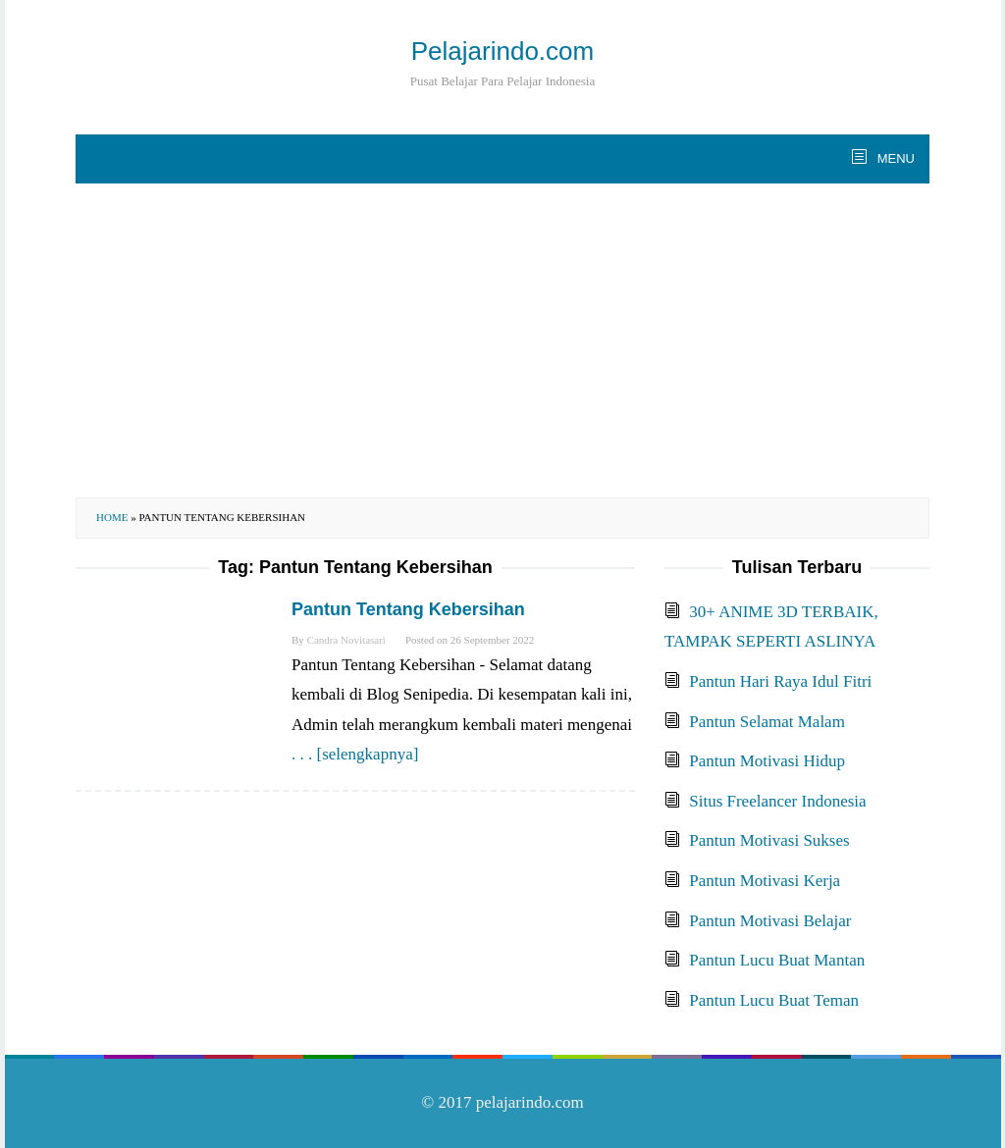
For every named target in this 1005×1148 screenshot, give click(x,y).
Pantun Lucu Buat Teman (774, 1000)
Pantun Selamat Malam (767, 721)
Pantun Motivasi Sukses (769, 840)
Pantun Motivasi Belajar (770, 921)
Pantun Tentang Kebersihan (408, 609)
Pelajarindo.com (502, 51)
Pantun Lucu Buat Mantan (777, 960)
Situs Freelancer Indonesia (777, 801)
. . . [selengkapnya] (354, 754)
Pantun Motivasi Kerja (764, 880)
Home (112, 517)
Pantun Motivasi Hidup (767, 761)
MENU (894, 158)
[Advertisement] (502, 340)
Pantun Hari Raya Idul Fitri (780, 681)
